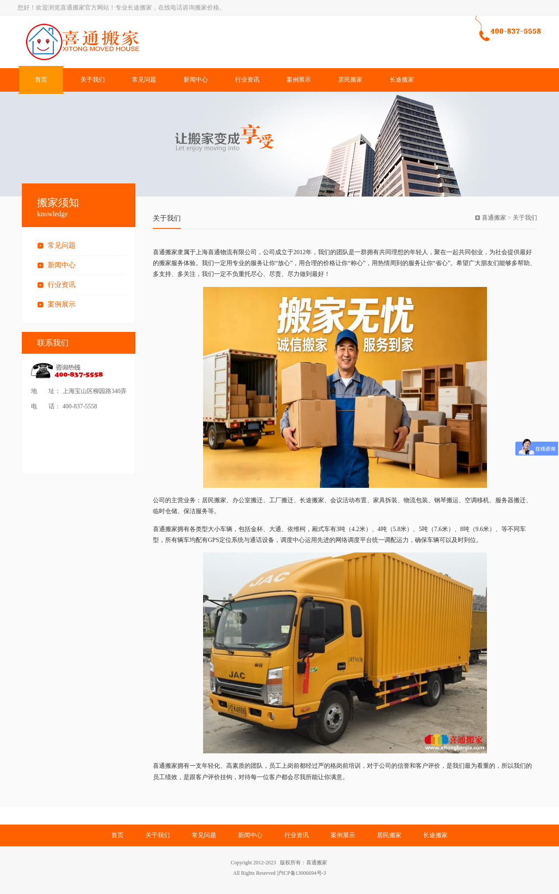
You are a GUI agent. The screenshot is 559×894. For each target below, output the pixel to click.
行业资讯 (247, 79)
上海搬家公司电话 (150, 42)
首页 (41, 79)
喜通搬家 (494, 217)
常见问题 (144, 79)
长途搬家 (402, 79)
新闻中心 (195, 79)
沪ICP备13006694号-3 (301, 873)
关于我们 (92, 79)
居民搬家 (350, 79)
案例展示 (298, 79)
